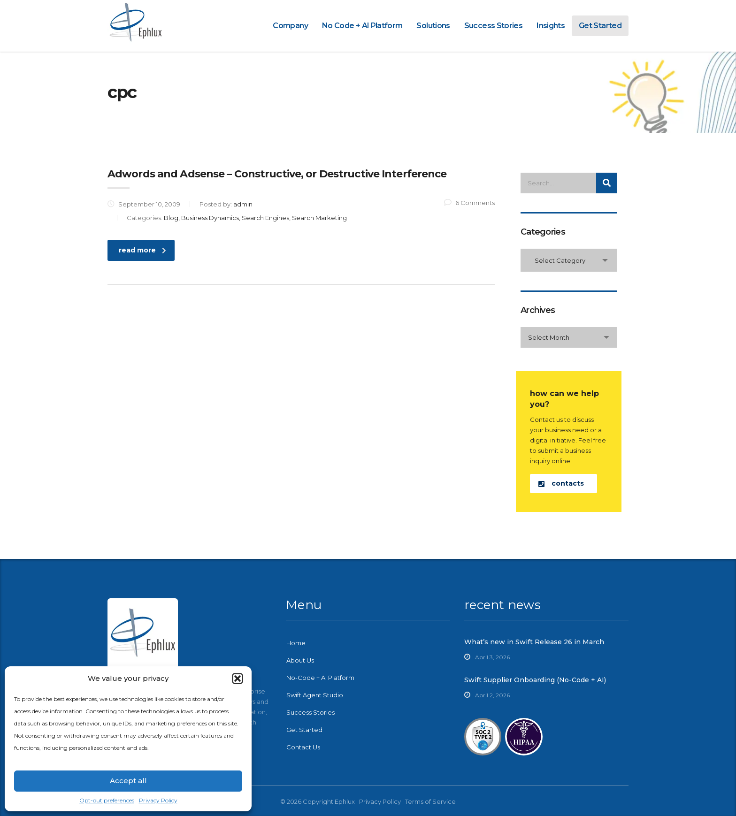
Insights (551, 25)
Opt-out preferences (106, 800)
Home (296, 643)
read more (142, 250)
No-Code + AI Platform (320, 677)
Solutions (433, 25)
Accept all (128, 780)
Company (290, 25)
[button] (237, 678)
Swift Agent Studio (314, 695)
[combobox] (569, 260)
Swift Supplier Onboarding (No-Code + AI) (535, 680)
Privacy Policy (158, 800)
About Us (300, 660)
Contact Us (303, 747)
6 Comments (469, 202)
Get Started (600, 25)
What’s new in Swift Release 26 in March (534, 642)
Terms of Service (430, 801)
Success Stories (493, 25)
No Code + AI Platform (362, 25)
